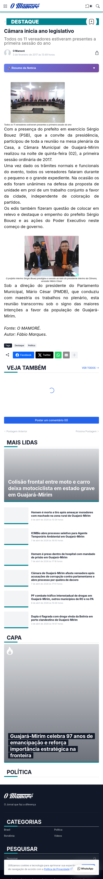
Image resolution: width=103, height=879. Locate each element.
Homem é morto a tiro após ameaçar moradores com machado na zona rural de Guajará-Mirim (62, 514)
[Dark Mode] (91, 6)
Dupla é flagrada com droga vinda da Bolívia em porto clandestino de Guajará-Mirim (62, 618)
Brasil (7, 829)
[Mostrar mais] (74, 355)
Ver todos (89, 367)
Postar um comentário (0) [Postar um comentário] (51, 420)
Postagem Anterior (16, 431)
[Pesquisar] (98, 6)
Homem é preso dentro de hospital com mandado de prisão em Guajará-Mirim (63, 555)
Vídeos (58, 835)
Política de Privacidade (57, 869)
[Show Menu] (5, 6)
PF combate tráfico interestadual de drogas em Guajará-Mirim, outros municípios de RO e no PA (62, 597)
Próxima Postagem (86, 431)
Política (31, 345)
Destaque (25, 22)
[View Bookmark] (87, 7)
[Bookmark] (91, 22)
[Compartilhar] (95, 52)
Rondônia (9, 835)
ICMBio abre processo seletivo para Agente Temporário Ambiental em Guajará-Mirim (59, 534)
